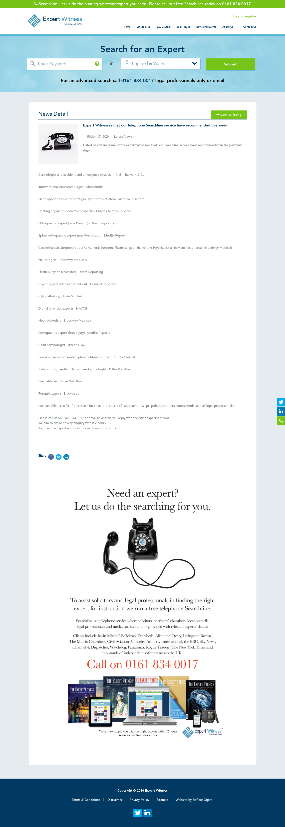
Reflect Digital (203, 800)
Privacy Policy (139, 800)
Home (127, 27)
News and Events (206, 27)
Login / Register (240, 16)
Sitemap (162, 800)
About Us (227, 27)
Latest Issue (143, 27)
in (112, 63)
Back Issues (183, 27)
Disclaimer (114, 800)
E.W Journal (163, 27)
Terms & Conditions (86, 800)
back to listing (228, 114)
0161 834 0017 (137, 81)
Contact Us (249, 27)
